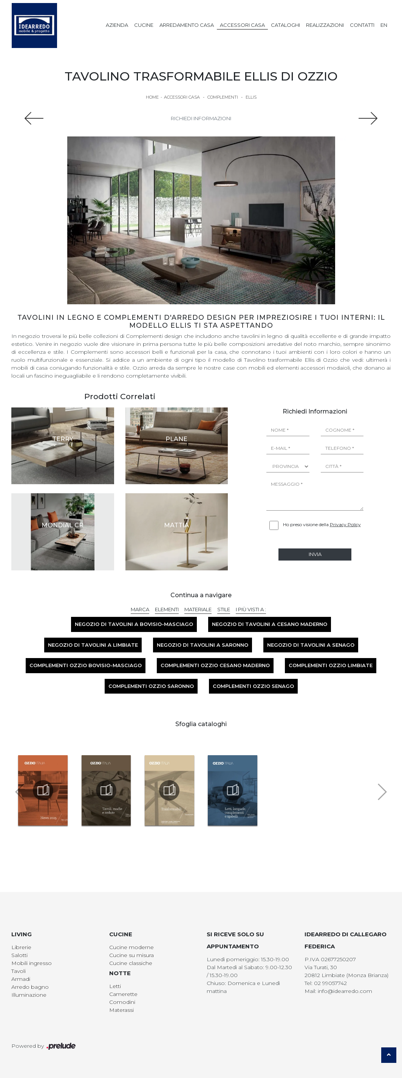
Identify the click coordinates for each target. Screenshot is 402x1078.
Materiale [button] (198, 609)
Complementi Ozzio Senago (253, 686)
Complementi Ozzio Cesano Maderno (215, 665)
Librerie (21, 947)
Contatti (362, 25)
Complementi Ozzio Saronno (151, 686)
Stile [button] (223, 609)
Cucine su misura (131, 955)
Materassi (121, 1010)
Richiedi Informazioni (201, 118)
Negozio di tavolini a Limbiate (93, 645)
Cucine (143, 25)
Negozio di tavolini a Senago (310, 645)
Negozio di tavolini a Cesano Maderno (269, 624)
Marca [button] (140, 609)
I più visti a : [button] (251, 609)
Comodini (122, 1002)
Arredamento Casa (186, 25)
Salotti (19, 955)
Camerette (123, 994)
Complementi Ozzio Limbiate (331, 665)
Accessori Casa (242, 25)
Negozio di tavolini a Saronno (202, 645)
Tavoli (18, 971)
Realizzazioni (325, 25)
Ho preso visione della (322, 524)
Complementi (222, 97)
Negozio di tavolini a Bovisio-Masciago (134, 624)
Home (152, 97)
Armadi (20, 979)
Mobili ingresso (31, 963)
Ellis (251, 97)
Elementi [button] (167, 609)
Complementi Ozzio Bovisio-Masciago (85, 665)
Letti (115, 986)
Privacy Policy (345, 524)
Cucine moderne (131, 947)
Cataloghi (285, 25)
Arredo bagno (30, 987)
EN (383, 25)
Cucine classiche (130, 963)
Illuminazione (28, 994)
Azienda (117, 25)
